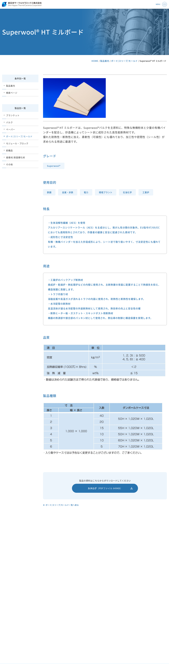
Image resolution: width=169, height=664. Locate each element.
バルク (9, 122)
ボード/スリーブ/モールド (124, 60)
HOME (94, 60)
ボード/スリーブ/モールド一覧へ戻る (62, 505)
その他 (9, 164)
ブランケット (13, 115)
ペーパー (10, 129)
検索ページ (11, 92)
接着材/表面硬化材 (15, 157)
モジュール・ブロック (17, 143)
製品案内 (104, 60)
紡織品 (9, 150)
